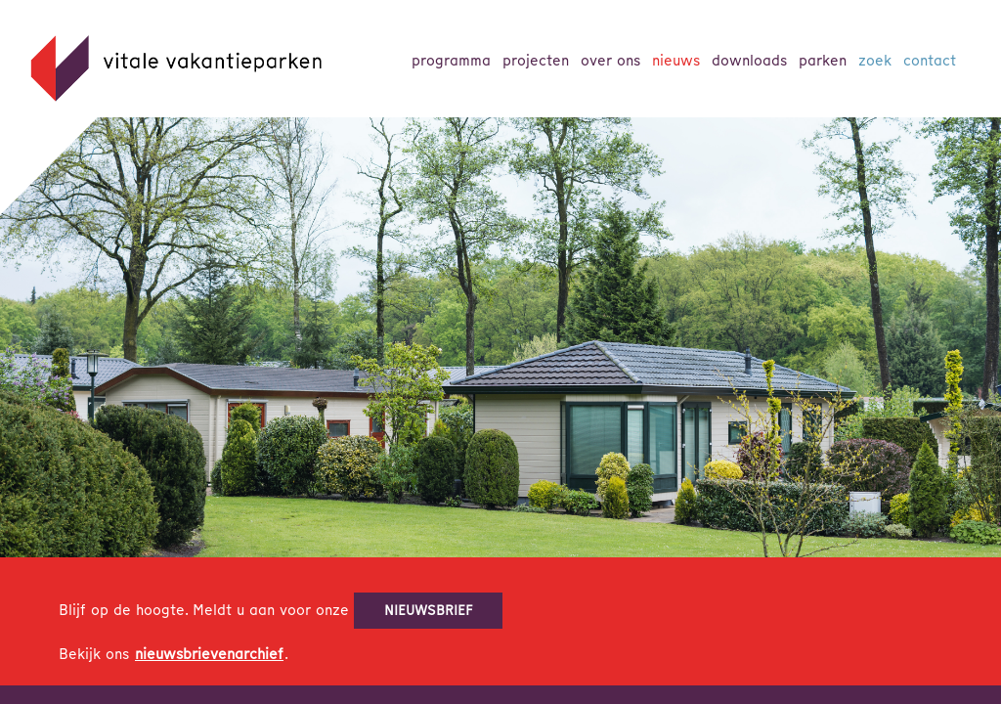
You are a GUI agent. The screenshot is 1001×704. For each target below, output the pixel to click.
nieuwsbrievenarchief (209, 654)
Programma (451, 60)
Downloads (749, 60)
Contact (929, 60)
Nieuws (676, 60)
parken (823, 60)
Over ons (610, 60)
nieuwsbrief (428, 610)
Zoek (875, 60)
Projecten (535, 60)
